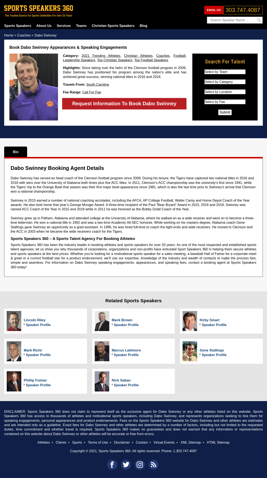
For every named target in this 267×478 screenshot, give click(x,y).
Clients (61, 442)
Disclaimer (122, 442)
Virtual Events (164, 442)
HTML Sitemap (218, 442)
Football (179, 56)
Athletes (44, 442)
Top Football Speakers (151, 60)
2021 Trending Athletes (101, 56)
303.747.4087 (243, 10)
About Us (44, 26)
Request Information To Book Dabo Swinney (124, 103)
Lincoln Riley (34, 320)
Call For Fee (91, 92)
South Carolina (97, 84)
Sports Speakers (17, 26)
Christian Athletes (138, 56)
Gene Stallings (212, 350)
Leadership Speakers (79, 60)
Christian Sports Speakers (113, 26)
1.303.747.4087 (185, 451)
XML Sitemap (190, 442)
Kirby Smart (209, 320)
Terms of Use (98, 442)
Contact (141, 442)
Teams (81, 26)
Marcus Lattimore (126, 350)
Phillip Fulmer (35, 380)
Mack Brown (122, 320)
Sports (77, 442)
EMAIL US (214, 10)
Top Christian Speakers (114, 60)
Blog (143, 26)
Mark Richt (33, 350)
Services (64, 26)
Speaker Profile (38, 325)
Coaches (163, 56)
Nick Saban (121, 380)
